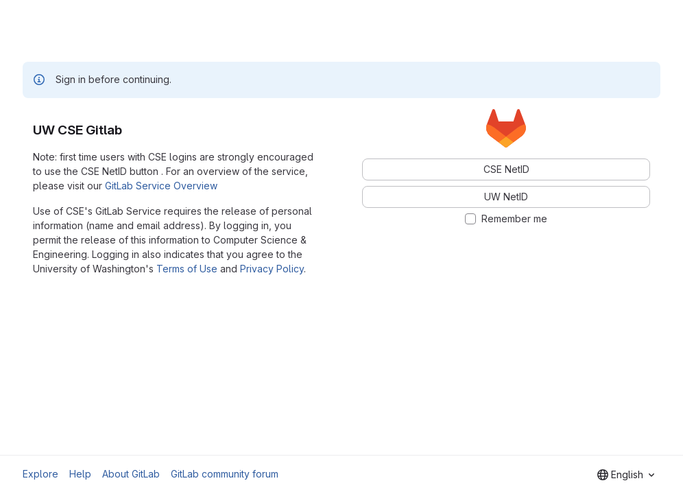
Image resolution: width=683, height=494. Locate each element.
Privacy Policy (272, 268)
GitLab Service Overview (161, 185)
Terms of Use (186, 268)
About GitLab (131, 474)
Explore (40, 474)
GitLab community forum (224, 474)
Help (80, 474)
